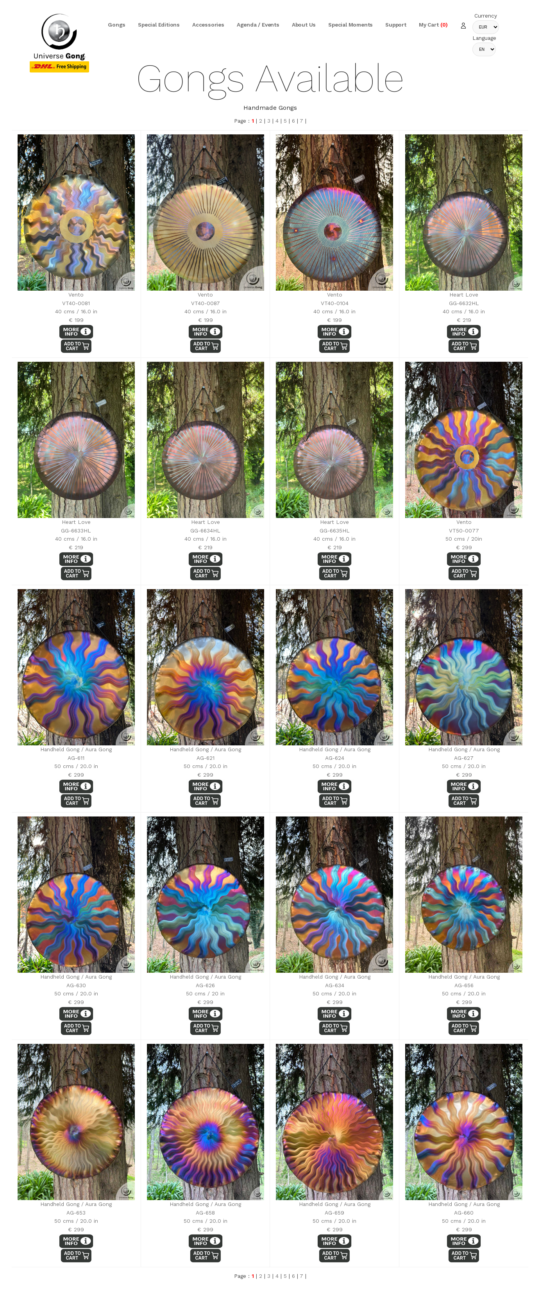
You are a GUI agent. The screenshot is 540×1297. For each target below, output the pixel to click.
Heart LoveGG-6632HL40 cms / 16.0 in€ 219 (463, 228)
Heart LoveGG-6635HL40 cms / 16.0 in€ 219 (334, 456)
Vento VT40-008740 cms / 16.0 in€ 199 (205, 228)
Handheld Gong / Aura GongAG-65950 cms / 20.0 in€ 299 (334, 1138)
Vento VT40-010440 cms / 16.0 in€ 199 (334, 228)
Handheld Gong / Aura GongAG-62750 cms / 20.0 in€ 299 (463, 683)
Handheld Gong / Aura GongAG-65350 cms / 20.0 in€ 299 (76, 1138)
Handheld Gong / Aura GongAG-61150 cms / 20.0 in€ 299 (76, 683)
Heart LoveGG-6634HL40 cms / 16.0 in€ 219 (205, 456)
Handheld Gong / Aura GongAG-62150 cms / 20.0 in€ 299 (205, 683)
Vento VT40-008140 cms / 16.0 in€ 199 (76, 228)
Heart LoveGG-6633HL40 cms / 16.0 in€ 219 (76, 456)
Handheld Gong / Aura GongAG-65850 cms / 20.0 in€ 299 (205, 1138)
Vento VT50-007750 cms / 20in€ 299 (463, 456)
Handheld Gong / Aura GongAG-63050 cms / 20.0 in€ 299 (76, 910)
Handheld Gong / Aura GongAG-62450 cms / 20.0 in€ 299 (334, 683)
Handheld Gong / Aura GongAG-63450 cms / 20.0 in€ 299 (334, 910)
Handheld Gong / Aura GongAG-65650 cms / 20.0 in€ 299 (463, 910)
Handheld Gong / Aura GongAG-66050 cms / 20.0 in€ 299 (463, 1138)
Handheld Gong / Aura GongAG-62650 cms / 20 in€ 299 (205, 910)
